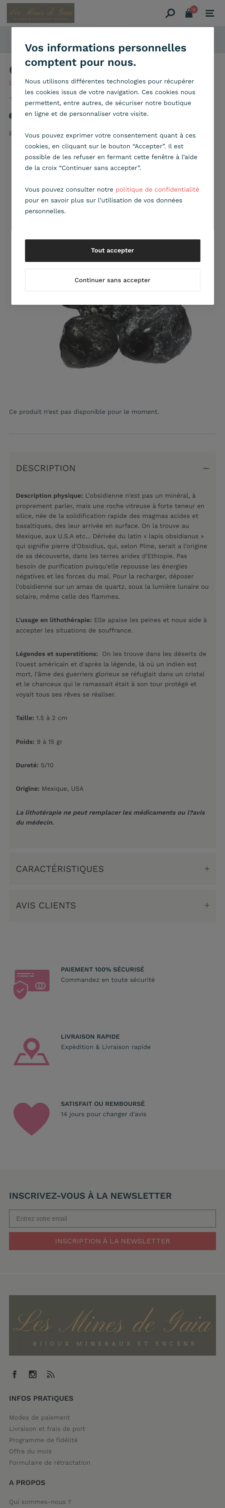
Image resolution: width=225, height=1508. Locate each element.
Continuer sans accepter (112, 280)
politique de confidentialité (157, 189)
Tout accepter (112, 250)
